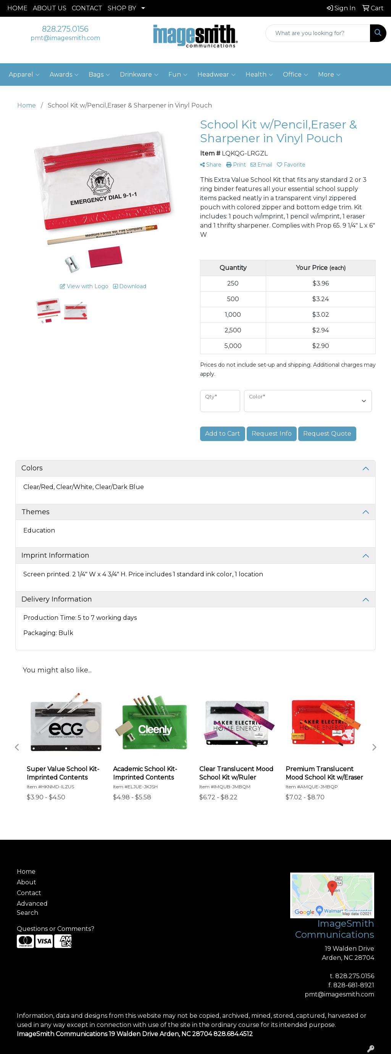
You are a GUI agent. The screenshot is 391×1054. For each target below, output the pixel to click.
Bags (99, 74)
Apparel (24, 74)
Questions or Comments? (55, 928)
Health (259, 74)
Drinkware (139, 74)
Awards (64, 74)
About (26, 882)
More (329, 74)
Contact (29, 893)
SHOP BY (122, 8)
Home (26, 871)
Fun (177, 74)
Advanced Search (32, 908)
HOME (17, 8)
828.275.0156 (65, 29)
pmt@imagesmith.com (65, 38)
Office (295, 74)
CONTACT (87, 8)
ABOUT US (49, 8)
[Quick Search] (317, 33)
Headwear (216, 74)
